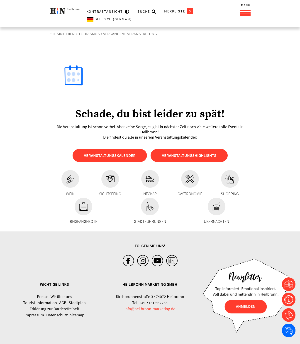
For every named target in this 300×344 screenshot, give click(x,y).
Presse (42, 296)
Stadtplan (77, 302)
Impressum (34, 315)
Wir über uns (61, 296)
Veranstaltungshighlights (189, 155)
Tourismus (89, 33)
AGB (62, 302)
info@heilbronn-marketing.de (149, 308)
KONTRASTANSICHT (105, 11)
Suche (143, 11)
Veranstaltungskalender (110, 155)
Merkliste (178, 11)
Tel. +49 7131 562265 (150, 302)
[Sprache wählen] (127, 19)
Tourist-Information (40, 302)
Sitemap (77, 315)
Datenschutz (57, 315)
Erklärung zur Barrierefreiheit (54, 308)
